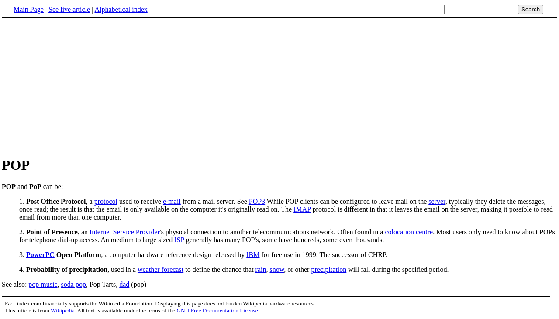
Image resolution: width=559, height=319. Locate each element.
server (436, 201)
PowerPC (40, 254)
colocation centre (409, 232)
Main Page (29, 9)
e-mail (172, 201)
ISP (179, 240)
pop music (42, 284)
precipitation (328, 269)
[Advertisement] (75, 87)
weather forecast (160, 269)
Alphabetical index (120, 9)
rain (260, 269)
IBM (252, 254)
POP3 (257, 201)
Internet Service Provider (125, 232)
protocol (105, 201)
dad (124, 284)
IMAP (302, 209)
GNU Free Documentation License (217, 310)
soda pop (73, 284)
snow (276, 269)
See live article (69, 9)
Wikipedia (63, 310)
